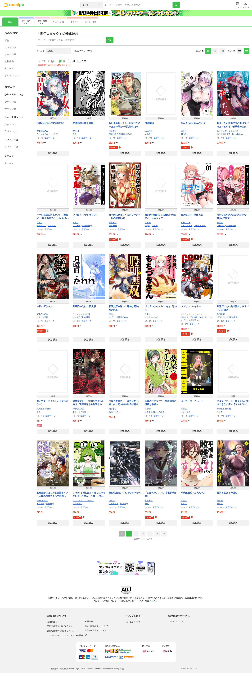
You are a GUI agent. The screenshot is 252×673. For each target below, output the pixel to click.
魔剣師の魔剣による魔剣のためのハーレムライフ (160, 216)
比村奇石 (76, 317)
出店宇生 (40, 503)
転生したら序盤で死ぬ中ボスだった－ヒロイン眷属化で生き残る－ (232, 125)
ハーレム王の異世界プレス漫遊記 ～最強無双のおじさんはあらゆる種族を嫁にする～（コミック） (53, 216)
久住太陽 (76, 225)
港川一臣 (76, 412)
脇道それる (123, 317)
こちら (153, 601)
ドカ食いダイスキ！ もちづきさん (161, 308)
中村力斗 (221, 225)
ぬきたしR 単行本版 (192, 214)
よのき (148, 134)
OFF (84, 61)
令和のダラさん (44, 306)
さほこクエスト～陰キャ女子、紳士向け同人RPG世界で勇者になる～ (125, 403)
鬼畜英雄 (149, 123)
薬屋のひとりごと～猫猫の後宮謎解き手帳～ (160, 403)
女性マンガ (10, 131)
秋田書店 (113, 131)
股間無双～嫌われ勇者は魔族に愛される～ (124, 308)
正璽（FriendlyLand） (235, 134)
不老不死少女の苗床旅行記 (50, 123)
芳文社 (184, 409)
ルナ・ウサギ (52, 134)
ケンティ (221, 412)
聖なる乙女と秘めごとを (193, 123)
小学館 (148, 409)
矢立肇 (123, 503)
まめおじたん (200, 225)
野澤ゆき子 (231, 225)
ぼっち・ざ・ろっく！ (192, 401)
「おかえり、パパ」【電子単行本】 (160, 494)
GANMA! (148, 131)
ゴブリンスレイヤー (191, 306)
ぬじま (220, 503)
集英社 (75, 222)
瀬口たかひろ (223, 317)
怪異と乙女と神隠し (227, 492)
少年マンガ (10, 101)
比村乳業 (86, 317)
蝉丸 (147, 503)
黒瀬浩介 (194, 320)
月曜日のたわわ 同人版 (84, 306)
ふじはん (40, 134)
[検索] (176, 5)
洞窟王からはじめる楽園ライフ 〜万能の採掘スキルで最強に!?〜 (52, 494)
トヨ (38, 412)
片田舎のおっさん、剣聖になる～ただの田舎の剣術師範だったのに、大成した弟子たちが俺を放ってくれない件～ (124, 125)
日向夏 (148, 412)
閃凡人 (184, 134)
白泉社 (148, 314)
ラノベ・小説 (11, 147)
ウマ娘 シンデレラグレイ (85, 214)
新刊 (6, 40)
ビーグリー (185, 222)
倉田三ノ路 (157, 412)
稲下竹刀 (221, 134)
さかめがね (77, 503)
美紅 (84, 412)
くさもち (52, 225)
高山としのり (114, 412)
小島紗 (155, 225)
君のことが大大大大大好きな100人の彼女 (231, 216)
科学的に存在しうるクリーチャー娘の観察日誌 (124, 216)
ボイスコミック (12, 75)
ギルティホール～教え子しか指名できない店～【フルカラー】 (232, 403)
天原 (74, 134)
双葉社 (39, 222)
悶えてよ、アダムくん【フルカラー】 (52, 403)
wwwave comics (44, 409)
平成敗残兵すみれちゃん (193, 492)
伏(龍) (147, 225)
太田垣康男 (113, 503)
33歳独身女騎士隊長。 (84, 123)
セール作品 (10, 54)
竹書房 (148, 222)
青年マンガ (10, 108)
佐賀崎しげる (124, 134)
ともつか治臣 (42, 317)
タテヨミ (9, 68)
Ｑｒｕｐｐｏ (186, 225)
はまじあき (185, 412)
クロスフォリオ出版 (81, 314)
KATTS (76, 131)
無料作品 (9, 61)
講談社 (184, 131)
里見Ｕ (184, 503)
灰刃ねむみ (41, 225)
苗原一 (49, 503)
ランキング (10, 47)
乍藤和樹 (113, 134)
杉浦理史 (86, 225)
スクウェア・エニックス (227, 131)
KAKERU (113, 225)
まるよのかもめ (151, 317)
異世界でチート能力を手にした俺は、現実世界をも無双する (88, 403)
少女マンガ (10, 124)
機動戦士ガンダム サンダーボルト (125, 494)
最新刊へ (50, 138)
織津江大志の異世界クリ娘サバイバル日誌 (232, 308)
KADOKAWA (42, 131)
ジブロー (113, 317)
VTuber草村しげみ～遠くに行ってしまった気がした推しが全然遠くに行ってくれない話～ (89, 494)
